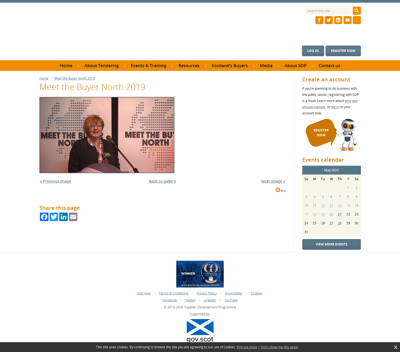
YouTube (231, 300)
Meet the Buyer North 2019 (74, 78)
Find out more (247, 347)
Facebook (170, 300)
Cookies (257, 293)
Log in (313, 50)
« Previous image (55, 181)
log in (335, 107)
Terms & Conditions (173, 293)
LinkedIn (210, 300)
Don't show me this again (279, 347)
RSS (281, 191)
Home (43, 78)
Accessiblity (233, 293)
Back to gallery (162, 181)
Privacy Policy (207, 293)
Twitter (190, 300)
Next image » (273, 181)
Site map (144, 293)
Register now (343, 50)
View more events (331, 244)
